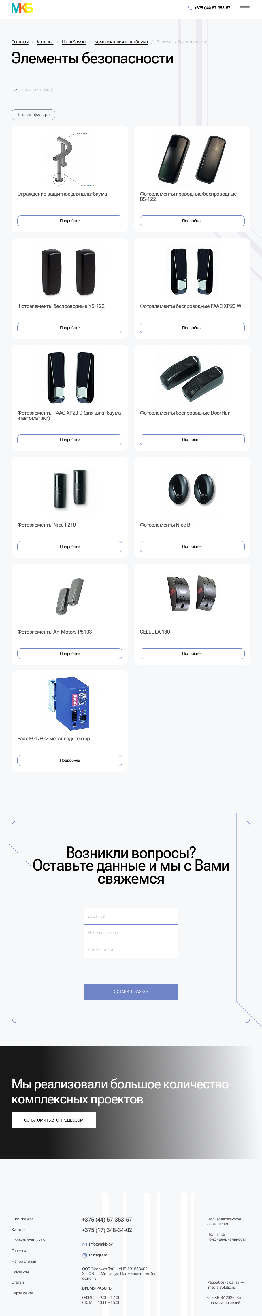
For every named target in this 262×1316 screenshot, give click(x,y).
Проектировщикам (29, 1240)
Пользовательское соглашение (224, 1221)
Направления (24, 1261)
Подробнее (70, 220)
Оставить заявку (131, 991)
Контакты (20, 1272)
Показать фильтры (33, 114)
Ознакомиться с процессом (53, 1120)
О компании (22, 1219)
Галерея (19, 1250)
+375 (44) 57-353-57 (208, 8)
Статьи (18, 1282)
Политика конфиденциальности (226, 1236)
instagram (94, 1255)
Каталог (19, 1229)
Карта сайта (22, 1293)
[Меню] (244, 8)
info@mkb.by (97, 1244)
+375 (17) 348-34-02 (107, 1230)
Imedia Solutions (221, 1287)
